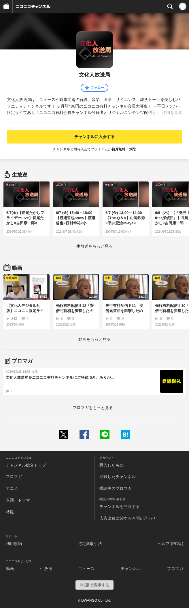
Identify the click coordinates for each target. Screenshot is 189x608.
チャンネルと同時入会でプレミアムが (95, 149)
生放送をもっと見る (94, 246)
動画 (10, 568)
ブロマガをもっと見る (93, 407)
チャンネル (131, 568)
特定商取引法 (90, 543)
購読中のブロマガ (115, 488)
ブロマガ (14, 476)
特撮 (10, 512)
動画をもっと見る (94, 339)
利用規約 (14, 543)
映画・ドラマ (18, 500)
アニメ (12, 488)
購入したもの (111, 465)
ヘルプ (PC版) (170, 543)
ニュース (86, 568)
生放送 (46, 568)
